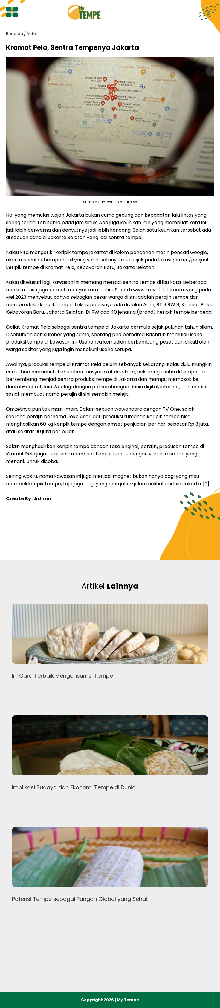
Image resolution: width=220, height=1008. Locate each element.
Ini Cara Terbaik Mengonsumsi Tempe (62, 675)
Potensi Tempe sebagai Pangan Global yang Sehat (80, 899)
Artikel (33, 33)
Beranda (14, 33)
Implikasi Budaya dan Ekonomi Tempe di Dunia (74, 787)
